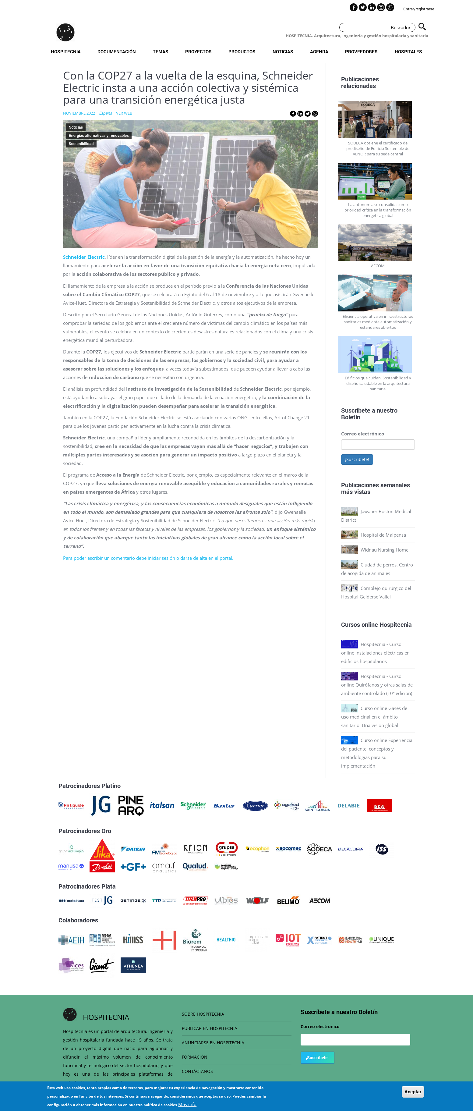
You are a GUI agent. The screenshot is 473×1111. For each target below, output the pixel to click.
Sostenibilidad (81, 144)
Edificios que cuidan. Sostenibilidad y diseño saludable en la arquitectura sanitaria (378, 383)
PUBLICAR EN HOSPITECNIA (209, 1028)
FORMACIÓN (194, 1057)
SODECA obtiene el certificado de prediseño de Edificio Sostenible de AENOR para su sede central (377, 148)
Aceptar (413, 1091)
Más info (187, 1104)
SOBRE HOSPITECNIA (203, 1014)
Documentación (116, 51)
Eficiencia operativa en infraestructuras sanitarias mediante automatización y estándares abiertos (378, 322)
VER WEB (124, 113)
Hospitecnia (66, 51)
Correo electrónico (362, 434)
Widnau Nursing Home (384, 550)
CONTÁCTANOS (197, 1071)
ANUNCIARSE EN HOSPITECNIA (213, 1042)
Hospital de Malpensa (383, 535)
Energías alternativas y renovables (99, 135)
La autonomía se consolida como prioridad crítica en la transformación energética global (377, 210)
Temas (160, 51)
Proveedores (361, 51)
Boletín (350, 417)
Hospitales (408, 51)
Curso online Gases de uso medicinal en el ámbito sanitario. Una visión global (374, 716)
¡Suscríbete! (357, 459)
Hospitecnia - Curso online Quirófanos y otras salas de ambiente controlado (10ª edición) (377, 684)
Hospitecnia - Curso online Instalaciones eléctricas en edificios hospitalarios (375, 652)
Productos (242, 51)
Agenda (319, 51)
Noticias (283, 51)
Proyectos (198, 51)
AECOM (378, 265)
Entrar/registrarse (418, 9)
